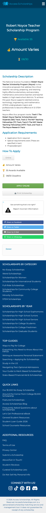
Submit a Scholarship (12, 455)
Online (8, 158)
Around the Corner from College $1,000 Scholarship (21, 395)
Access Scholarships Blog (14, 404)
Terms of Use (8, 445)
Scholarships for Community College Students (20, 290)
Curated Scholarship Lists (14, 470)
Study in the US (10, 363)
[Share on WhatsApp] (23, 237)
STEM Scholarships (11, 299)
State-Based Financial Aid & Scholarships (22, 375)
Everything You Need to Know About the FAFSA (22, 350)
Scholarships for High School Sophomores (22, 311)
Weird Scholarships (11, 273)
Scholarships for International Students (21, 281)
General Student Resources (15, 417)
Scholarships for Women (14, 277)
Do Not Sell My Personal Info (16, 474)
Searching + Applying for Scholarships (20, 359)
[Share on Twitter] (23, 227)
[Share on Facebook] (23, 222)
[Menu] (43, 3)
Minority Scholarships (12, 295)
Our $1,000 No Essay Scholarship (18, 390)
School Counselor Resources (16, 425)
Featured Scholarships (13, 400)
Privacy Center (9, 450)
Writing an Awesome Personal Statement (22, 355)
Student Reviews (10, 465)
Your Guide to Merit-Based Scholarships (22, 371)
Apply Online (23, 186)
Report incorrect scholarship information (3, 202)
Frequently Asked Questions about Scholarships (19, 409)
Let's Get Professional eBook (16, 413)
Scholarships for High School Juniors (20, 315)
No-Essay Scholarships (13, 270)
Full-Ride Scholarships (13, 285)
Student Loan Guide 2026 (15, 421)
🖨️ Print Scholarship (23, 193)
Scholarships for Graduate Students (19, 331)
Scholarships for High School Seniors (20, 319)
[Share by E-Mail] (23, 232)
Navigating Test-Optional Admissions (20, 367)
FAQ (4, 440)
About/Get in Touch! (12, 460)
